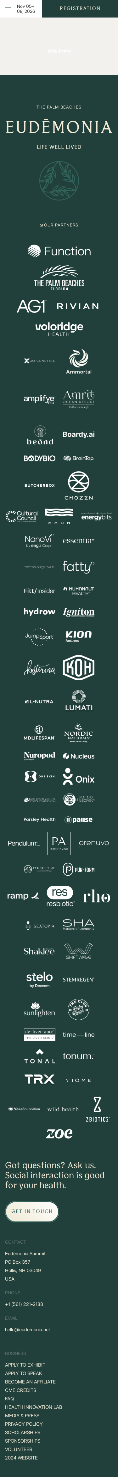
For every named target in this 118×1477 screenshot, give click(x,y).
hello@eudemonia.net (27, 1329)
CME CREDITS (20, 1390)
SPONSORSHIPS (22, 1441)
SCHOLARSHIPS (22, 1432)
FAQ (9, 1399)
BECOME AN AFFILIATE (30, 1382)
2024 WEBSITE (21, 1458)
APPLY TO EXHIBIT (25, 1365)
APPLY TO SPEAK (23, 1373)
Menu (11, 8)
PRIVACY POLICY (24, 1424)
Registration (80, 8)
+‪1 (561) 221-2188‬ (24, 1304)
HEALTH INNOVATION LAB (33, 1407)
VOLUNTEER (18, 1449)
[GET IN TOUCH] (32, 1211)
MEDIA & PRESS (22, 1416)
